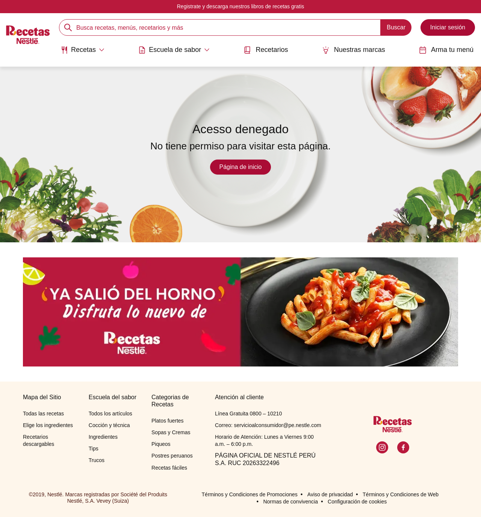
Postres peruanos (172, 456)
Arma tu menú (446, 50)
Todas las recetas (43, 414)
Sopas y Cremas (170, 432)
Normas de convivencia (290, 502)
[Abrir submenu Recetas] (82, 50)
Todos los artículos (110, 414)
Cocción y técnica (109, 425)
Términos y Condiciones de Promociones (250, 494)
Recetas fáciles (169, 468)
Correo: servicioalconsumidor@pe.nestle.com (268, 425)
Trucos (96, 460)
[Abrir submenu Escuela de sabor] (174, 50)
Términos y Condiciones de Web (401, 494)
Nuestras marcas (353, 50)
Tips (93, 449)
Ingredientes (103, 437)
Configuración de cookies (357, 502)
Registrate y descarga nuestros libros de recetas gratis (240, 6)
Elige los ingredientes (48, 425)
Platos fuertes (167, 421)
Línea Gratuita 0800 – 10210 (248, 414)
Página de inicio (240, 167)
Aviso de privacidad (330, 494)
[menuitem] (82, 53)
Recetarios (266, 50)
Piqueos (161, 444)
